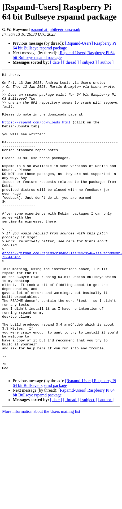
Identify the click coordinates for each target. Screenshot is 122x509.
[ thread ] (71, 62)
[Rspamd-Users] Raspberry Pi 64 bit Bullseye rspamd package (64, 45)
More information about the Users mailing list (41, 471)
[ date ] (56, 62)
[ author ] (106, 62)
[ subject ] (88, 62)
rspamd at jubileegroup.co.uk (55, 29)
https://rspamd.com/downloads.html (36, 132)
